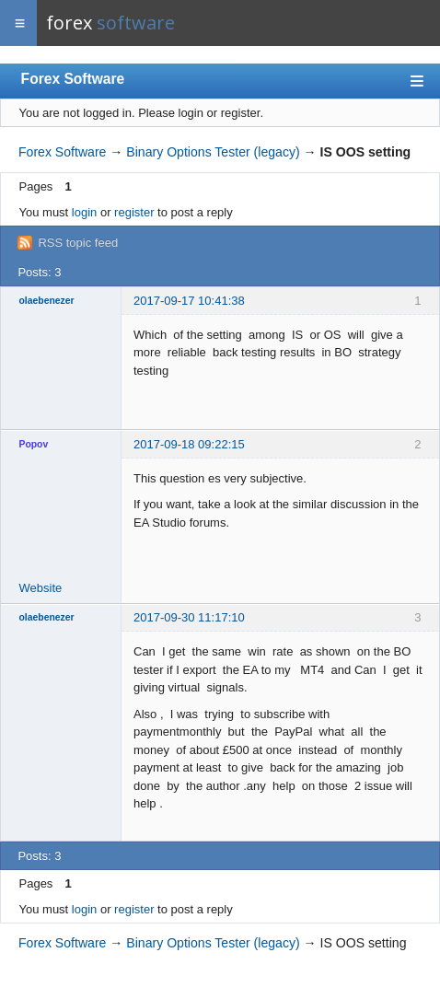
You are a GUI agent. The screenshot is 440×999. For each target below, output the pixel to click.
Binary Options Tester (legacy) (212, 152)
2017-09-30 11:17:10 (189, 617)
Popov (34, 444)
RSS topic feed (78, 243)
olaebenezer (47, 301)
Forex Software (73, 79)
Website (41, 588)
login (84, 212)
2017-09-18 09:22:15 (189, 444)
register (134, 212)
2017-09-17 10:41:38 (189, 301)
